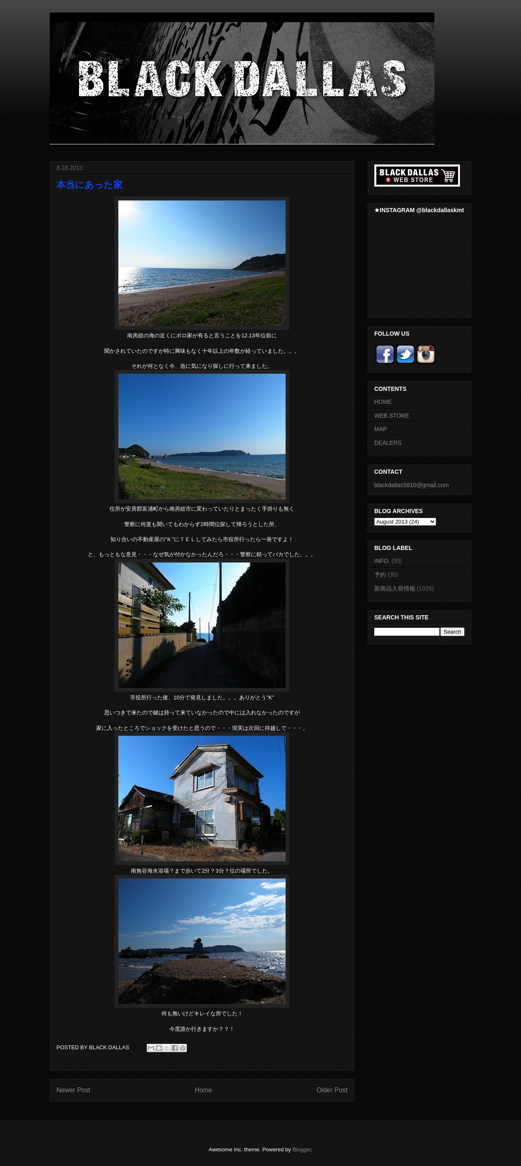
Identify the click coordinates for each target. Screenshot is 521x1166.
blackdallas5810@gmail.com (411, 485)
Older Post (332, 1090)
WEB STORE (391, 415)
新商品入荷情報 (394, 588)
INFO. (382, 560)
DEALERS (387, 442)
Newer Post (73, 1090)
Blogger (301, 1149)
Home (203, 1090)
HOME (383, 401)
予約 (380, 574)
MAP (380, 429)
